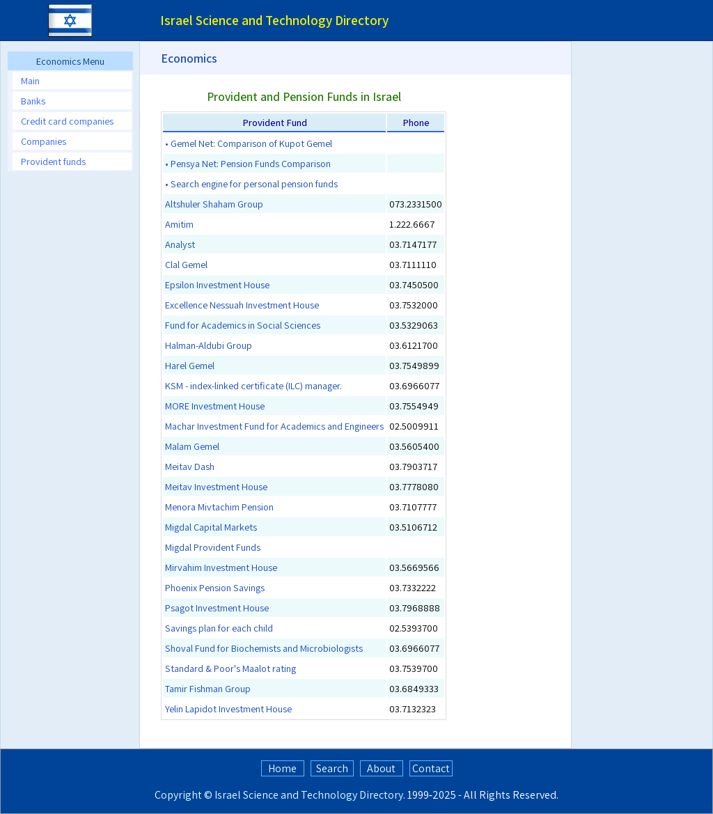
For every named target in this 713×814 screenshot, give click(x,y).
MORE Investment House (215, 405)
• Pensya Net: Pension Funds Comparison (248, 163)
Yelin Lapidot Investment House (228, 708)
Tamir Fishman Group (208, 688)
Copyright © (183, 795)
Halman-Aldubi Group (208, 345)
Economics (189, 58)
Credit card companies (67, 120)
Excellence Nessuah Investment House (242, 304)
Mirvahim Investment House (221, 567)
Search (332, 768)
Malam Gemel (192, 446)
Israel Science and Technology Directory (308, 795)
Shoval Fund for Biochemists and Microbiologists (264, 648)
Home (282, 768)
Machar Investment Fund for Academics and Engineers (274, 425)
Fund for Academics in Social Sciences (242, 324)
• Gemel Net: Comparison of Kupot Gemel (248, 143)
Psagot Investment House (217, 607)
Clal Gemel (186, 264)
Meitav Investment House (216, 486)
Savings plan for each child (219, 627)
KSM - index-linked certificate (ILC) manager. (253, 385)
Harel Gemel (189, 365)
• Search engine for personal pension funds (251, 183)
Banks (33, 100)
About (381, 768)
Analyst (180, 244)
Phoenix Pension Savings (215, 587)
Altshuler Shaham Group (214, 203)
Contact (431, 768)
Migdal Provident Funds (212, 547)
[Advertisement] (70, 391)
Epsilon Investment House (217, 284)
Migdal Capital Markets (211, 526)
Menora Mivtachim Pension (219, 506)
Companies (43, 141)
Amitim (179, 223)
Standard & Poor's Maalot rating (230, 668)
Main (30, 80)
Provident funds (53, 161)
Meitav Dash (189, 466)
